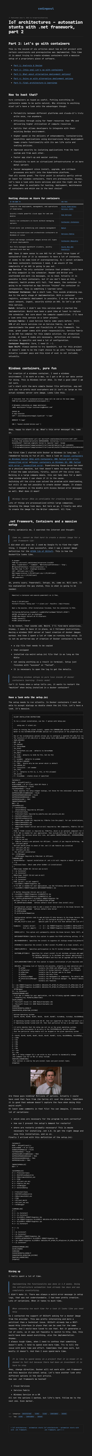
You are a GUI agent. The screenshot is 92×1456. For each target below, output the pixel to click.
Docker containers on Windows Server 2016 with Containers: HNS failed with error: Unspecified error (46, 459)
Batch (63, 228)
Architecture (26, 1413)
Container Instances (70, 222)
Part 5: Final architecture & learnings (35, 83)
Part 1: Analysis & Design (28, 65)
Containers (54, 1413)
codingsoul (46, 8)
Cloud (45, 1413)
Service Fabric (67, 234)
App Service (66, 215)
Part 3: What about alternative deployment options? (42, 74)
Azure (37, 1413)
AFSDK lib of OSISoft (41, 551)
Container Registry (69, 241)
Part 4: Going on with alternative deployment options (43, 78)
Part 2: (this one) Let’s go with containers (38, 70)
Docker (64, 1413)
